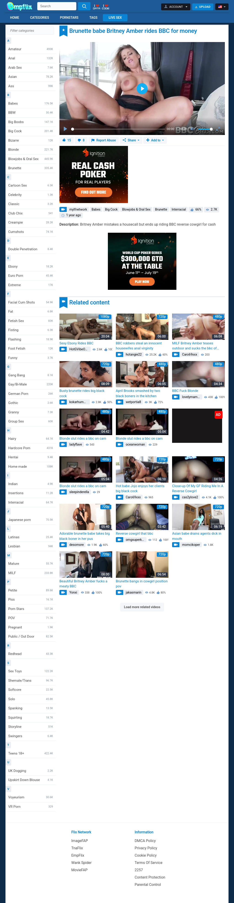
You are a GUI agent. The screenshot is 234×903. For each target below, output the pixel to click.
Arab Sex (30, 68)
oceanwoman (135, 444)
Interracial (30, 502)
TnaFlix (77, 848)
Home (14, 17)
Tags (93, 17)
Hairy (30, 439)
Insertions (30, 493)
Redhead (30, 654)
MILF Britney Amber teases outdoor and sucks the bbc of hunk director (194, 346)
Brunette (30, 168)
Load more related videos (142, 607)
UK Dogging (30, 771)
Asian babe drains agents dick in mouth (196, 536)
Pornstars (69, 17)
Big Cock (30, 131)
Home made (30, 467)
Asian (30, 77)
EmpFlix (77, 855)
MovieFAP (79, 870)
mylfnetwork (78, 209)
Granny (30, 412)
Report (103, 140)
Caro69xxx (189, 354)
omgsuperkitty (135, 539)
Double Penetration (30, 249)
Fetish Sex (30, 321)
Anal (30, 58)
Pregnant (30, 627)
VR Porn (30, 807)
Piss (30, 599)
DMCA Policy (145, 841)
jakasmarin (133, 592)
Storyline (30, 727)
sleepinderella (79, 492)
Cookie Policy (146, 855)
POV (30, 618)
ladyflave (75, 444)
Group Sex (30, 421)
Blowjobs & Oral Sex (30, 159)
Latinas (30, 537)
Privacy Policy (146, 848)
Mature (30, 564)
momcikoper (190, 545)
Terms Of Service (148, 863)
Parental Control (148, 884)
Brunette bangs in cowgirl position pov (142, 584)
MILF (30, 573)
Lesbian (30, 546)
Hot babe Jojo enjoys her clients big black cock (140, 488)
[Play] (66, 129)
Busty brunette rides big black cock (81, 393)
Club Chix (30, 213)
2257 (139, 870)
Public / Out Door (30, 636)
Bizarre (30, 140)
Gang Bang (30, 375)
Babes (30, 103)
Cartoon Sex (30, 185)
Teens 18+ (30, 753)
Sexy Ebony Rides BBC (76, 343)
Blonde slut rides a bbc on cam (82, 438)
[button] (176, 6)
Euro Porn (30, 276)
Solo (30, 699)
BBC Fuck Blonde (185, 391)
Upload (202, 6)
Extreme (30, 285)
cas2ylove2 (189, 497)
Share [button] (130, 140)
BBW (30, 113)
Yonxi (73, 592)
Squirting (30, 718)
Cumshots (30, 232)
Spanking (30, 708)
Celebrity (30, 195)
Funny (30, 358)
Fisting (30, 330)
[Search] (84, 6)
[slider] (118, 129)
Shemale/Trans (30, 681)
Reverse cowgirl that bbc (134, 533)
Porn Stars (30, 609)
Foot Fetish (30, 348)
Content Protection (150, 877)
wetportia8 (133, 402)
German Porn (30, 394)
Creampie (30, 222)
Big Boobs (30, 122)
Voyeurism (30, 797)
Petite (30, 590)
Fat (30, 311)
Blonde (30, 150)
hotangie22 (133, 354)
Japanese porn (30, 520)
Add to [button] (153, 140)
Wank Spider (81, 863)
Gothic (30, 403)
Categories (39, 17)
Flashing (30, 339)
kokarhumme (78, 402)
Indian (30, 484)
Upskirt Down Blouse (30, 780)
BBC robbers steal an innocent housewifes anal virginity (139, 346)
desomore (76, 545)
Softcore (30, 690)
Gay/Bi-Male (30, 384)
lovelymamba (191, 397)
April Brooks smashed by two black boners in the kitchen (138, 393)
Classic (30, 204)
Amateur (30, 49)
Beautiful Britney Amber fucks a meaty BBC (83, 584)
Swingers (30, 736)
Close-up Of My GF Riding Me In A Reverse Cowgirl (197, 488)
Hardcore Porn (30, 448)
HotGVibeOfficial (80, 349)
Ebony (30, 266)
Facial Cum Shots (30, 302)
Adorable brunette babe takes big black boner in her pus (84, 536)
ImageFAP (79, 841)
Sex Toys (30, 671)
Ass (30, 86)
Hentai (30, 457)
